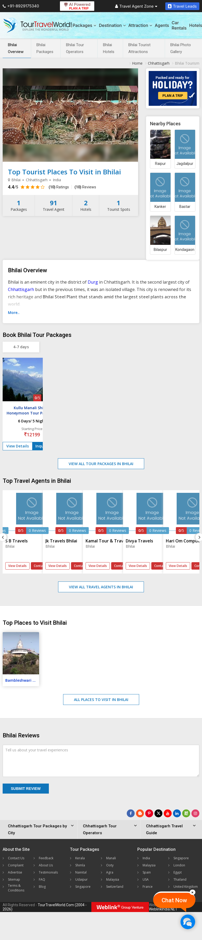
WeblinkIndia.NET (163, 909)
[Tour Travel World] (38, 25)
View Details (17, 445)
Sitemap (14, 879)
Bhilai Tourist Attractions (139, 48)
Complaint (16, 865)
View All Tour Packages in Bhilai (101, 463)
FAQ (42, 879)
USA (146, 879)
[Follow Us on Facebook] (131, 813)
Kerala (80, 858)
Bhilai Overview (16, 48)
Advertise (15, 872)
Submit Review (26, 788)
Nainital (81, 872)
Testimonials (48, 872)
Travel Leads (182, 6)
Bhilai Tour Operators (75, 48)
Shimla (80, 865)
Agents (162, 25)
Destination (112, 25)
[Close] (192, 892)
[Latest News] (140, 813)
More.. (14, 312)
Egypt (177, 872)
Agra (109, 872)
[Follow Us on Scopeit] (186, 813)
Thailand (179, 879)
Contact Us (16, 858)
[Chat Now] (187, 921)
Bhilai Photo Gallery (180, 48)
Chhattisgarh (21, 289)
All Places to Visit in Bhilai (101, 699)
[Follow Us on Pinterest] (149, 813)
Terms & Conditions (16, 888)
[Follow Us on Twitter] (158, 813)
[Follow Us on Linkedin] (177, 813)
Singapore (83, 886)
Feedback (46, 858)
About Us (46, 865)
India (146, 858)
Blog (42, 886)
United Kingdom (185, 886)
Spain (147, 872)
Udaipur (81, 879)
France (148, 886)
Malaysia (112, 879)
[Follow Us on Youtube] (168, 813)
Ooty (110, 865)
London (179, 865)
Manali (111, 858)
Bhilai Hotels (108, 48)
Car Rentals (179, 25)
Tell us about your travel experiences (36, 749)
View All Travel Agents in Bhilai (101, 586)
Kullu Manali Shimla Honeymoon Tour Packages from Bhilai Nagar (32, 413)
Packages (84, 25)
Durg (93, 282)
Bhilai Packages (44, 48)
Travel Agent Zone (136, 6)
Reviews (85, 187)
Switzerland (114, 886)
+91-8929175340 (21, 5)
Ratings (59, 187)
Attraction (140, 25)
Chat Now (174, 900)
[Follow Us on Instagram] (195, 813)
